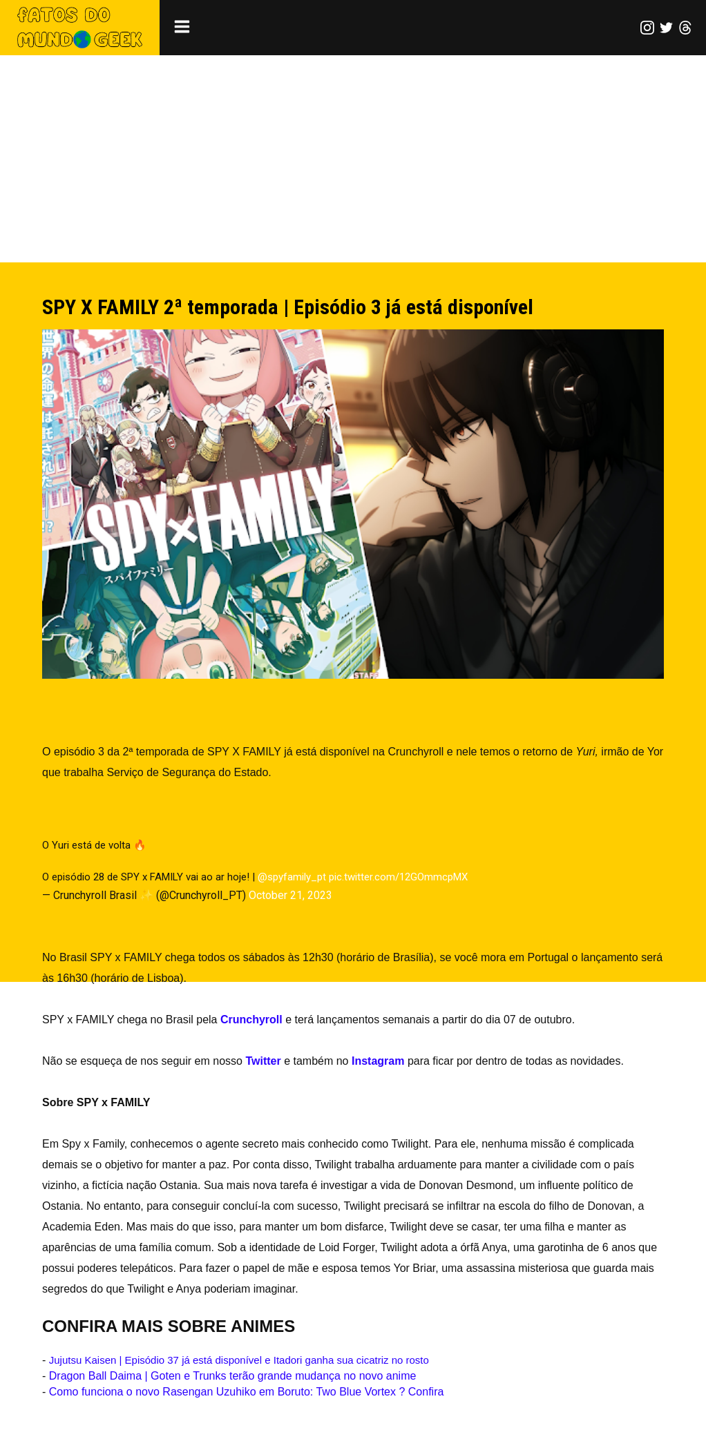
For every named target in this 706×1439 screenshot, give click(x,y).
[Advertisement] (353, 158)
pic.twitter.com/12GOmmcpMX (398, 877)
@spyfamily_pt (292, 877)
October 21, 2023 (290, 895)
